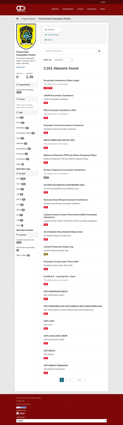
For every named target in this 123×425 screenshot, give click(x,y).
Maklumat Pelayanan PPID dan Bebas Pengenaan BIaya (70, 155)
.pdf (45, 88)
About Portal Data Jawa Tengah (28, 398)
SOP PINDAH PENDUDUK (56, 365)
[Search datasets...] (70, 51)
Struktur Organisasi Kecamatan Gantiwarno (64, 170)
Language (20, 417)
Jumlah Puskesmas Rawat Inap (58, 247)
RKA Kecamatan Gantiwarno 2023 (60, 110)
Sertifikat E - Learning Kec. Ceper (59, 276)
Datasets (55, 9)
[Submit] (99, 51)
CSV (45, 254)
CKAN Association (23, 404)
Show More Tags (23, 169)
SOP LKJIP (49, 321)
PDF (50, 88)
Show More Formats (24, 230)
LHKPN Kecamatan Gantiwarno (58, 95)
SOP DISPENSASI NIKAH (56, 291)
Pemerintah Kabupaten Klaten (55, 18)
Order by (47, 60)
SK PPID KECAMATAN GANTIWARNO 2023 (64, 185)
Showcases (91, 9)
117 (79, 380)
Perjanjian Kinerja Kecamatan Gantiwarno (64, 125)
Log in (103, 2)
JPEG (46, 177)
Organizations (68, 9)
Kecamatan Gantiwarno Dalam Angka (61, 80)
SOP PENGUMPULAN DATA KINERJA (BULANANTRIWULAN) (73, 306)
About (102, 9)
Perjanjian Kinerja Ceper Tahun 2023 (61, 262)
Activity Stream (52, 35)
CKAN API (20, 401)
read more (20, 67)
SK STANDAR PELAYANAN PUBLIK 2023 (63, 232)
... (74, 380)
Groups (80, 9)
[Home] (17, 18)
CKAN (20, 413)
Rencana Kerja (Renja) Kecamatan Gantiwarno (66, 200)
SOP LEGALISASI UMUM (55, 336)
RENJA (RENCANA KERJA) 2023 (59, 140)
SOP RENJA (49, 351)
